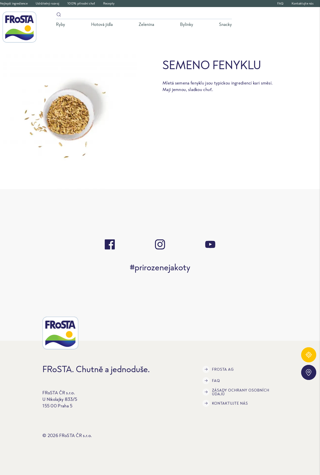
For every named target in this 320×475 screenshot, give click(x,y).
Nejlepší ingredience (14, 3)
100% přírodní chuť (81, 3)
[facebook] (110, 244)
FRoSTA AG (218, 369)
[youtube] (210, 244)
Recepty (109, 3)
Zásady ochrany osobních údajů (235, 392)
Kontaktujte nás (303, 3)
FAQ (280, 3)
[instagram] (160, 244)
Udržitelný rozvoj (47, 3)
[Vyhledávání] (144, 15)
